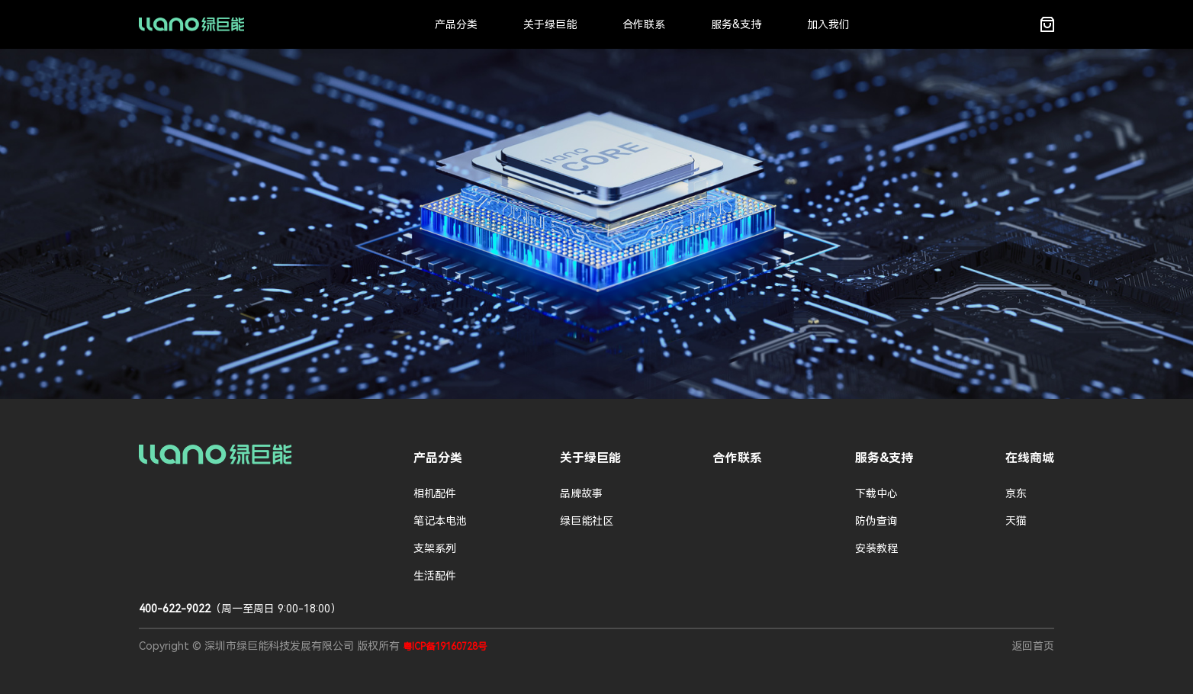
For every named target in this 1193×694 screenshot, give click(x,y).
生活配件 (434, 576)
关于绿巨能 (550, 24)
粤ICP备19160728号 (445, 646)
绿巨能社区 (586, 521)
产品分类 (456, 24)
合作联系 (643, 24)
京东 (1016, 493)
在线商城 (1029, 458)
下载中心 (876, 493)
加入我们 (828, 24)
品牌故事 (581, 493)
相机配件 (434, 493)
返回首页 (1032, 646)
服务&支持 (736, 24)
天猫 (1016, 521)
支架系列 (434, 548)
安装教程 (876, 548)
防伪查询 (876, 521)
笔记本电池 (440, 521)
